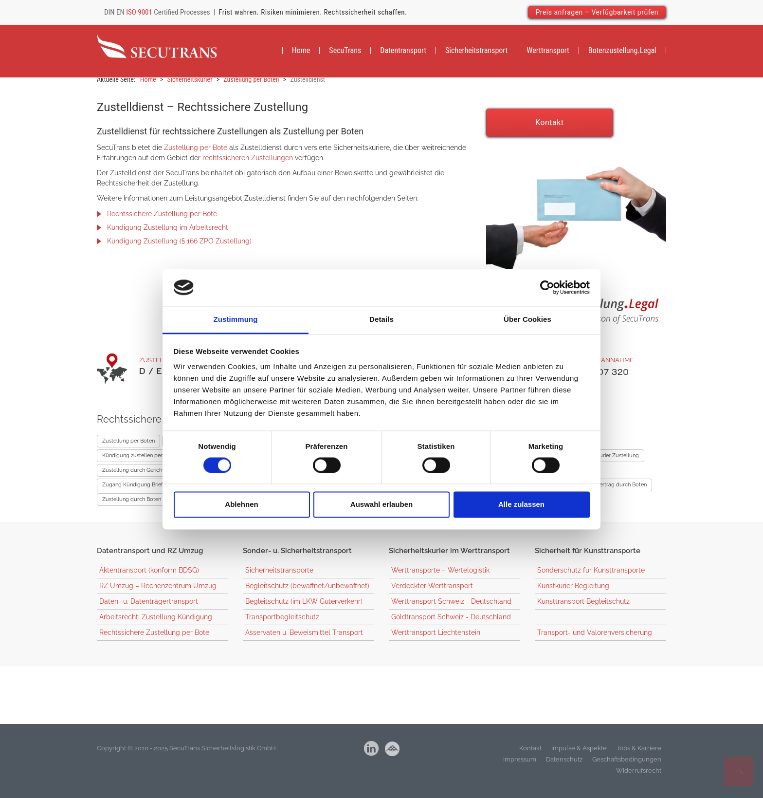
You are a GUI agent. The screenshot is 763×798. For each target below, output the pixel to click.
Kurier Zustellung (617, 462)
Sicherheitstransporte (279, 576)
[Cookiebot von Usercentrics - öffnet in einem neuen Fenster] (547, 287)
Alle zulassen (521, 505)
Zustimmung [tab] (236, 319)
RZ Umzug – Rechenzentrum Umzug (158, 592)
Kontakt (549, 128)
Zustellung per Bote (195, 154)
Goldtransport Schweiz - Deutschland (451, 623)
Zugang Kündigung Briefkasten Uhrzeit (150, 491)
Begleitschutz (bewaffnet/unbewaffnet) (307, 592)
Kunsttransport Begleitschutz (583, 608)
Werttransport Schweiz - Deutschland (451, 608)
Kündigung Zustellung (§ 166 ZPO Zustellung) (179, 247)
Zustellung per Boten (128, 447)
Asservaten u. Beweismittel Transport (304, 639)
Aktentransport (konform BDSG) (149, 576)
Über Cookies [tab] (527, 319)
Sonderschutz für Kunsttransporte (591, 576)
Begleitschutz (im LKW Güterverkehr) (304, 608)
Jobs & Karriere (639, 754)
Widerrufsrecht (638, 776)
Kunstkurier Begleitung (573, 592)
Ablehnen (241, 505)
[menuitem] (301, 51)
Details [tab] (381, 319)
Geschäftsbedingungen (626, 765)
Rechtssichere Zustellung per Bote (162, 220)
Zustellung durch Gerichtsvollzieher (146, 476)
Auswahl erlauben (381, 505)
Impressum (519, 765)
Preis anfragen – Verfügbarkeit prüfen (597, 12)
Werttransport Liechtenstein (435, 639)
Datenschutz (564, 765)
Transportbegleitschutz (282, 623)
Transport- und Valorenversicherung (594, 639)
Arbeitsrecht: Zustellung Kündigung (155, 623)
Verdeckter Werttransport (432, 592)
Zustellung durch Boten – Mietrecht (146, 505)
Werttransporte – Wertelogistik (440, 576)
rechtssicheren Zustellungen (247, 164)
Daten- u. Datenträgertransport (148, 608)
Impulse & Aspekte (579, 754)
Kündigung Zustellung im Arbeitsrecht (167, 234)
